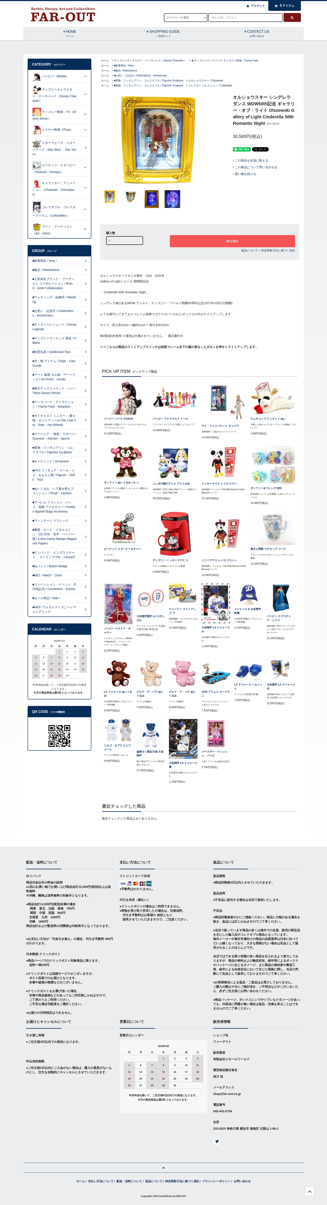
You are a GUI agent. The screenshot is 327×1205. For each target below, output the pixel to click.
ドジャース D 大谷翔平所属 (247, 611)
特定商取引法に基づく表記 (278, 250)
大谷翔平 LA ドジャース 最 (183, 765)
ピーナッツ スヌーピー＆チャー (122, 549)
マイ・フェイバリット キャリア (220, 425)
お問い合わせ (242, 1181)
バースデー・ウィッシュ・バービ (215, 753)
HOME (70, 34)
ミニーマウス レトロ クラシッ (219, 560)
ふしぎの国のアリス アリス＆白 (171, 483)
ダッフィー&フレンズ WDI (266, 488)
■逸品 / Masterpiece (125, 70)
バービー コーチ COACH (118, 418)
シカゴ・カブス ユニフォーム (117, 747)
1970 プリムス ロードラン (216, 693)
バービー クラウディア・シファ (279, 618)
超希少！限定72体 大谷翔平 (150, 753)
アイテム (283, 6)
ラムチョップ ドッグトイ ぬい (268, 418)
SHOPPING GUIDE (163, 34)
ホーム (105, 60)
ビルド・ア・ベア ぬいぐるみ (150, 693)
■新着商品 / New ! (124, 65)
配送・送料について (129, 1181)
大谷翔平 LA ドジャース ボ (281, 686)
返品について (249, 250)
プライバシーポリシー (216, 1181)
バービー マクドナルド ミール (170, 418)
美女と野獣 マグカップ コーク (268, 549)
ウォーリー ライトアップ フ (182, 611)
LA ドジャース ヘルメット (248, 686)
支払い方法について (100, 1181)
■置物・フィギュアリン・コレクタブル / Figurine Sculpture (148, 80)
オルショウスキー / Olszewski (205, 80)
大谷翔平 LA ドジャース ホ (216, 629)
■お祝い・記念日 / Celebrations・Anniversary (140, 75)
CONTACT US (257, 34)
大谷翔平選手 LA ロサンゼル (151, 618)
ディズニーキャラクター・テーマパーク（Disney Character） (150, 60)
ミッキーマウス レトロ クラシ (219, 483)
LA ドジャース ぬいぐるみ (118, 693)
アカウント (258, 5)
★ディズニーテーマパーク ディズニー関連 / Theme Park (224, 60)
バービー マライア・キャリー (117, 630)
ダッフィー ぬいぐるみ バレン (121, 482)
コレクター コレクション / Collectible (210, 85)
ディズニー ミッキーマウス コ (170, 560)
